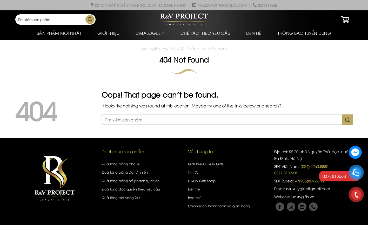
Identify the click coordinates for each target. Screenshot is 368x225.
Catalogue (150, 33)
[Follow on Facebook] (280, 206)
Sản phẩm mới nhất (59, 33)
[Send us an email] (302, 206)
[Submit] (89, 19)
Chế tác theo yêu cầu (205, 33)
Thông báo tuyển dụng (304, 33)
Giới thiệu (108, 33)
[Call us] (313, 206)
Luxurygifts (149, 48)
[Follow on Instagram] (291, 206)
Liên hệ (253, 33)
